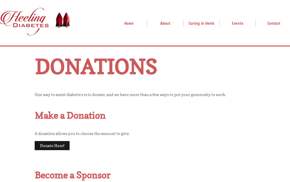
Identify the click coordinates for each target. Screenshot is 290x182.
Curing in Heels (201, 23)
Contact (273, 23)
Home (129, 23)
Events (237, 23)
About (165, 23)
